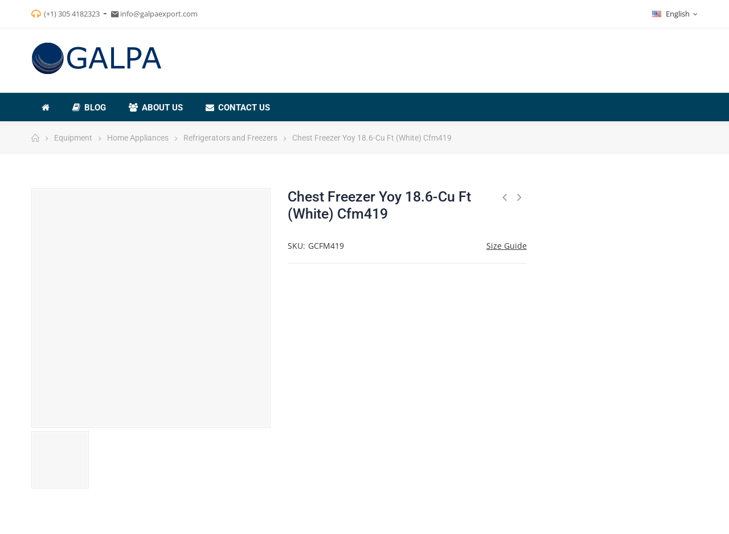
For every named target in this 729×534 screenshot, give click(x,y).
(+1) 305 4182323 (72, 14)
